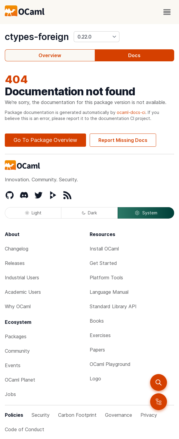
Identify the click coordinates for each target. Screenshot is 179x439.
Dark (89, 212)
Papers (97, 350)
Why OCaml (18, 306)
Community (17, 351)
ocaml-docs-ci (131, 112)
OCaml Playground (110, 364)
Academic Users (23, 292)
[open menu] (167, 12)
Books (97, 321)
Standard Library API (113, 306)
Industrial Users (22, 278)
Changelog (16, 249)
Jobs (10, 394)
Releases (15, 263)
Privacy (148, 415)
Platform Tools (106, 278)
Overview (50, 55)
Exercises (100, 335)
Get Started (103, 263)
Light (33, 212)
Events (12, 365)
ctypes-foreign (37, 36)
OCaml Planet (20, 380)
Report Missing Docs (122, 140)
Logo (95, 379)
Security (41, 415)
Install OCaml (104, 249)
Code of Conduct (24, 429)
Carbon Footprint (77, 415)
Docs (134, 55)
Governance (118, 415)
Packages (15, 336)
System (145, 213)
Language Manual (109, 292)
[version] (96, 36)
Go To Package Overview (45, 140)
